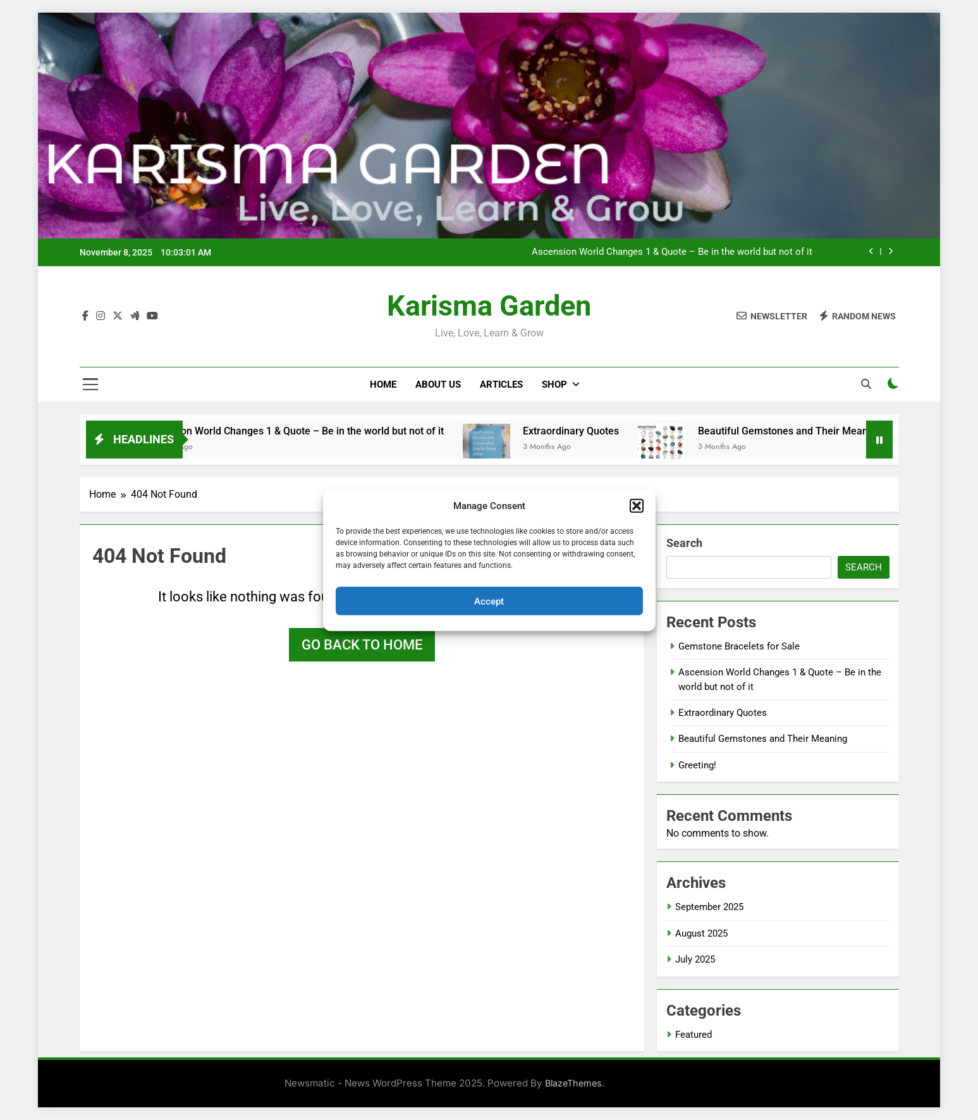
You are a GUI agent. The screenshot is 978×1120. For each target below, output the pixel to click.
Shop (554, 384)
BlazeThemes (573, 1083)
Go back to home (362, 645)
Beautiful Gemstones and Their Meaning (804, 431)
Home (383, 384)
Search (684, 543)
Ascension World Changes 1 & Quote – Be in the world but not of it (672, 252)
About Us (438, 384)
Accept (489, 600)
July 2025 (695, 959)
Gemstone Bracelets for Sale (739, 646)
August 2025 (701, 933)
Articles (501, 384)
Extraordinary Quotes (585, 431)
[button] (636, 506)
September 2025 (709, 907)
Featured (693, 1034)
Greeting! (697, 765)
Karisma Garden (489, 306)
